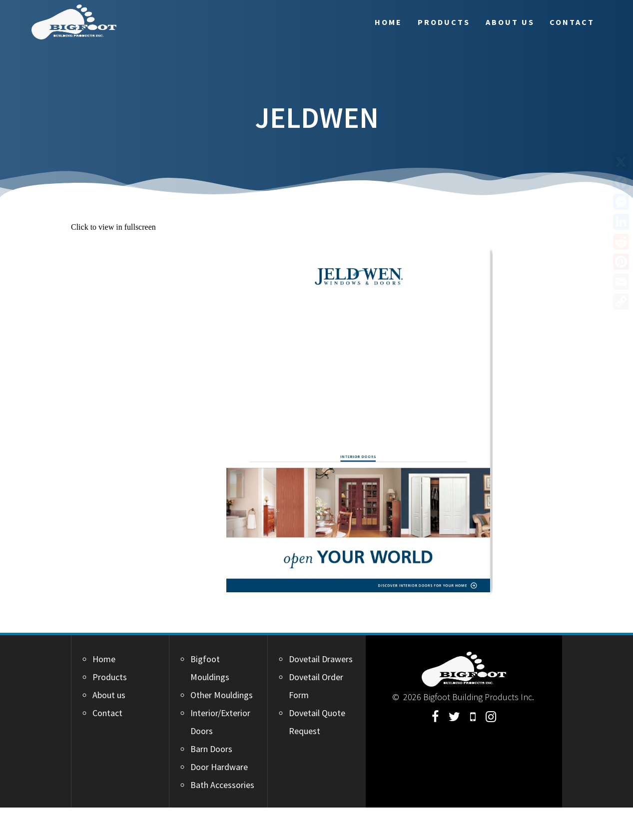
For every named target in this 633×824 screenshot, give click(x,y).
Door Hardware (219, 767)
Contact (572, 22)
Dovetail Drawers (321, 659)
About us (510, 22)
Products (444, 22)
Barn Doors (211, 749)
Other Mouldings (221, 695)
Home (388, 22)
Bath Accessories (222, 785)
